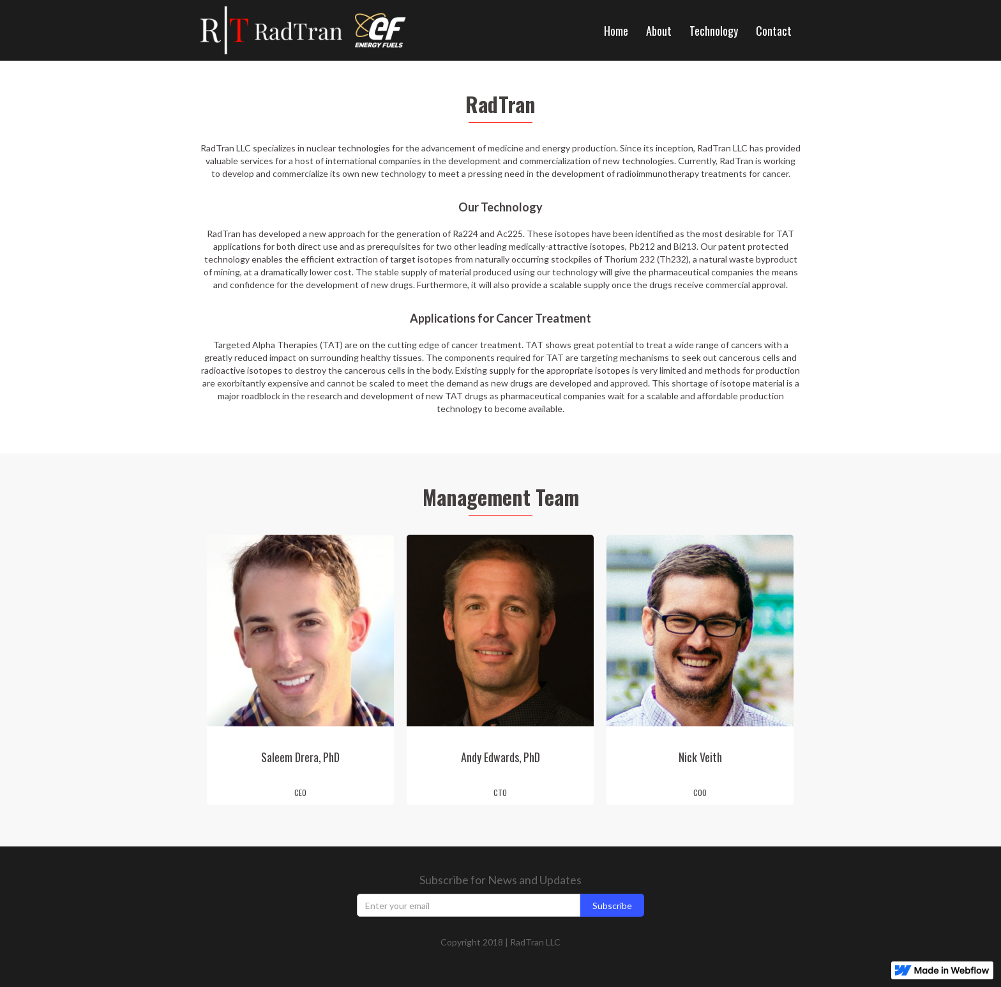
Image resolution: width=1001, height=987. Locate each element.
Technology (713, 30)
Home (616, 30)
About (659, 30)
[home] (277, 30)
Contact (774, 30)
